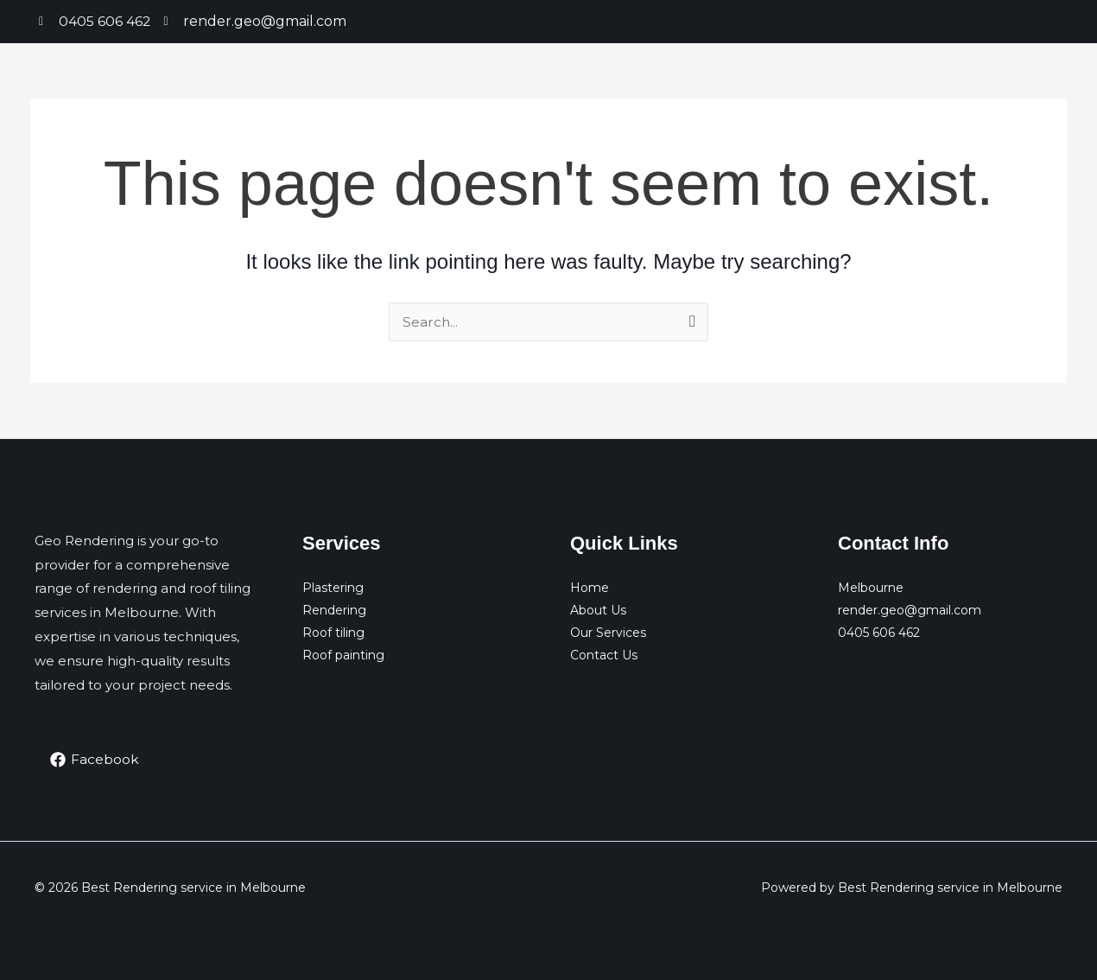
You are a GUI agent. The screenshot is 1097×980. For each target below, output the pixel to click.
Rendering (334, 610)
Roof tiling (333, 632)
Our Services (608, 632)
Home (589, 587)
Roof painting (343, 655)
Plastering (333, 587)
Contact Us (603, 655)
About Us (598, 610)
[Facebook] (95, 759)
